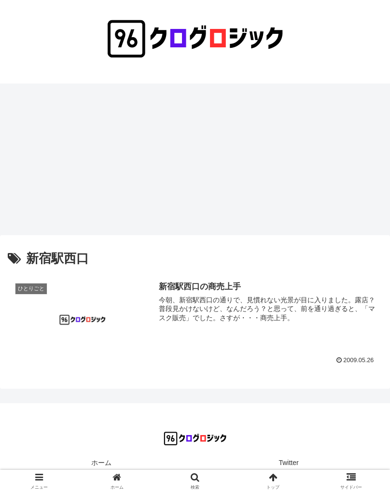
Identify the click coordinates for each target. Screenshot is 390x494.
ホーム (101, 462)
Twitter (288, 462)
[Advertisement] (195, 162)
